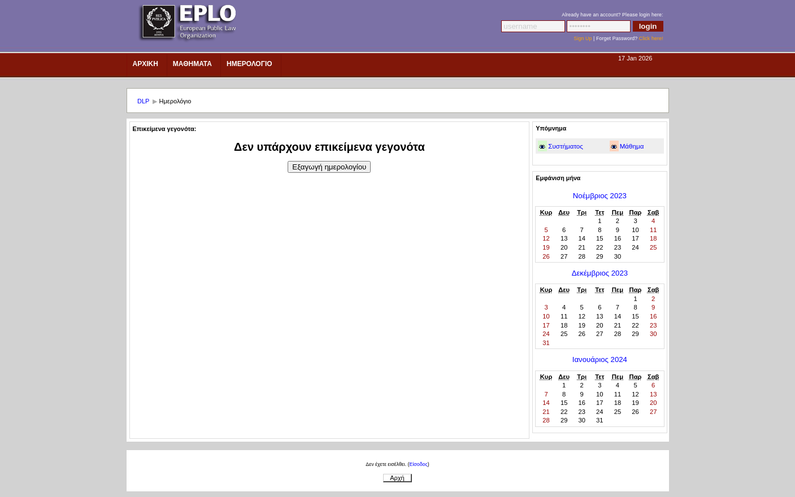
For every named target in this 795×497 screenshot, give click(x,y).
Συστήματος (565, 146)
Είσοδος (419, 464)
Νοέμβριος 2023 (600, 195)
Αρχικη (145, 64)
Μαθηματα (192, 64)
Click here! (651, 38)
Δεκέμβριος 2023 (600, 273)
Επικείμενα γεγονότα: (165, 128)
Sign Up (583, 38)
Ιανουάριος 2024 (599, 359)
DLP (143, 101)
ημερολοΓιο (249, 64)
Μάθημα (632, 146)
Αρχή (397, 477)
